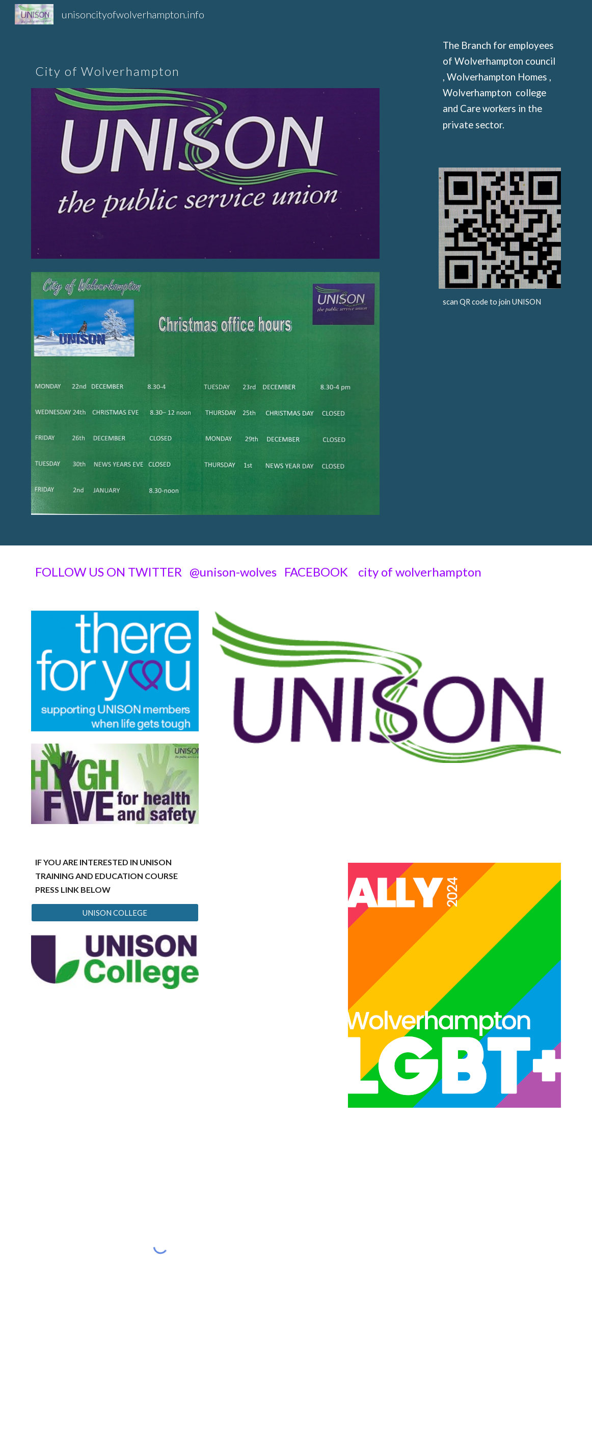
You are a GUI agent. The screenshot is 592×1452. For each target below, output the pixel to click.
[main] (205, 59)
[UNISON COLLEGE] (115, 912)
